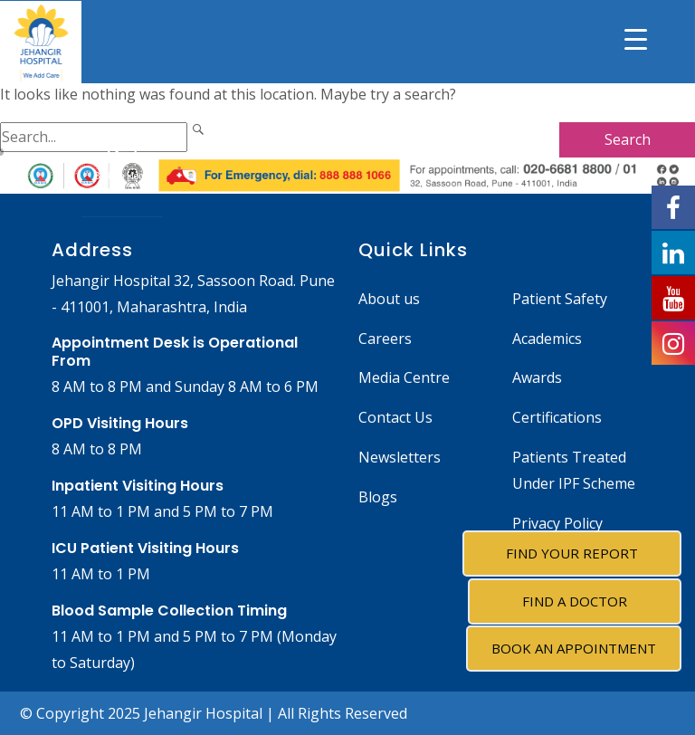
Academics (547, 338)
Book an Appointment (573, 648)
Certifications (557, 417)
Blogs (377, 497)
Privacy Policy (557, 523)
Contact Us (395, 417)
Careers (385, 338)
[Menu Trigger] (636, 38)
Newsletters (399, 457)
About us (389, 299)
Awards (537, 377)
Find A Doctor (574, 601)
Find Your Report (572, 553)
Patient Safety (559, 299)
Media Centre (404, 377)
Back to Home (122, 159)
